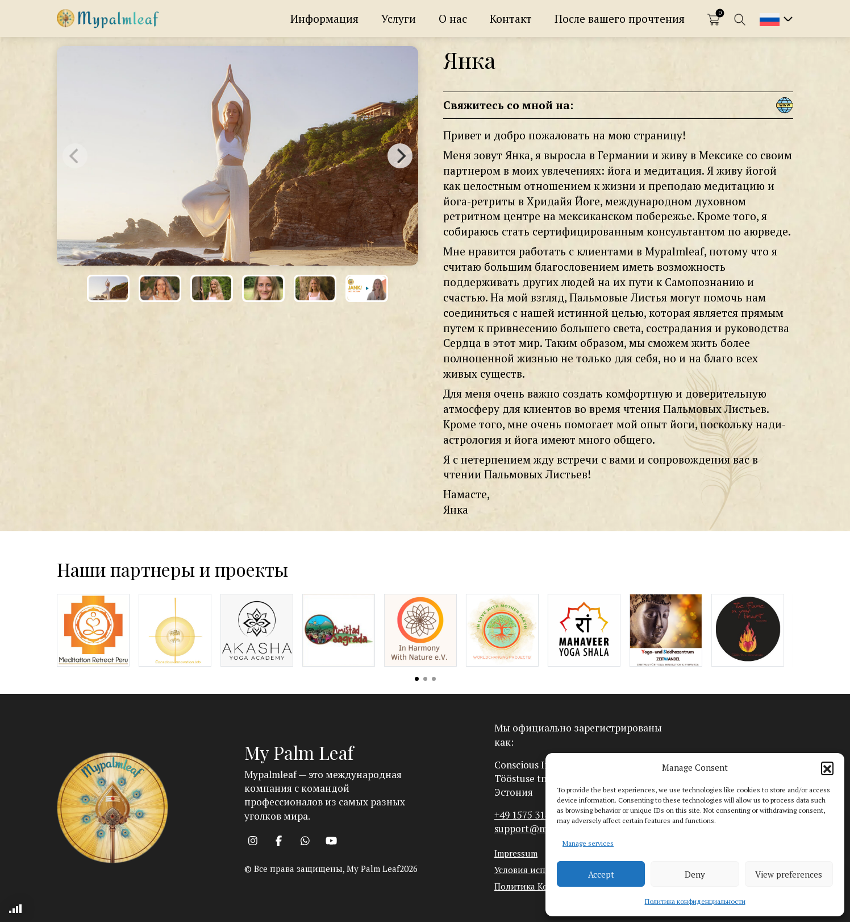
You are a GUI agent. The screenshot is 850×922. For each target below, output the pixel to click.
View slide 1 (417, 679)
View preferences (788, 874)
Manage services (588, 843)
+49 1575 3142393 (532, 814)
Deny (695, 874)
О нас (453, 18)
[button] (827, 768)
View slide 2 (425, 679)
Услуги (398, 18)
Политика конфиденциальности (695, 901)
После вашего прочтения (620, 18)
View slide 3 (434, 679)
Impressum (516, 853)
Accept (601, 874)
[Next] (400, 155)
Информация (324, 18)
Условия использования (544, 869)
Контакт (511, 18)
